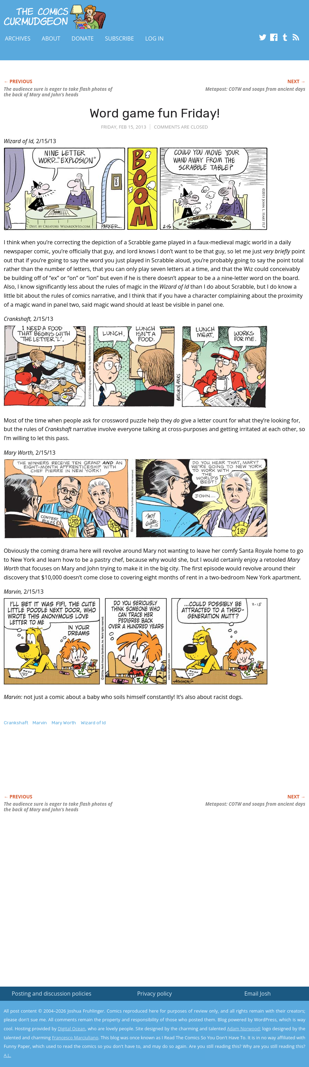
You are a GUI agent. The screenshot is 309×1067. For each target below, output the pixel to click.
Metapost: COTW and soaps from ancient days (255, 89)
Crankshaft (16, 722)
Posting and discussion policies (52, 993)
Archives (18, 38)
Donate (82, 38)
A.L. (7, 1055)
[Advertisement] (130, 767)
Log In (154, 38)
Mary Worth (64, 722)
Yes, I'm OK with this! (250, 1041)
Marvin (40, 722)
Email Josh (257, 993)
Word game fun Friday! (154, 113)
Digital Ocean (71, 1028)
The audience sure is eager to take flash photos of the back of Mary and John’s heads (58, 92)
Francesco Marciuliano (75, 1037)
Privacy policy (154, 993)
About (51, 38)
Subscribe (119, 38)
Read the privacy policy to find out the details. (247, 1023)
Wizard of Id (93, 722)
